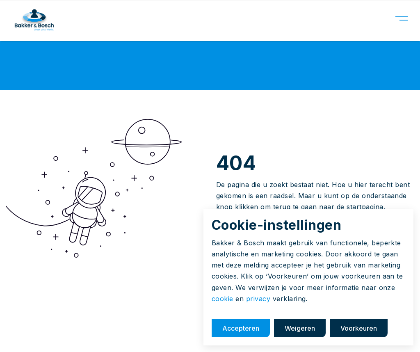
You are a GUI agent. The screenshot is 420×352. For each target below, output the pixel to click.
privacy (258, 299)
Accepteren (240, 328)
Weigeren (300, 328)
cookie (222, 299)
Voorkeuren (358, 328)
